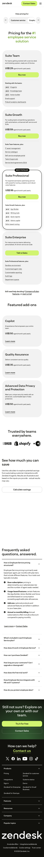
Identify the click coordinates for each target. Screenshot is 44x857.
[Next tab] (38, 20)
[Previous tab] (6, 20)
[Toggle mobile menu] (40, 3)
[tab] (18, 20)
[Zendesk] (22, 835)
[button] (20, 564)
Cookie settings (24, 848)
